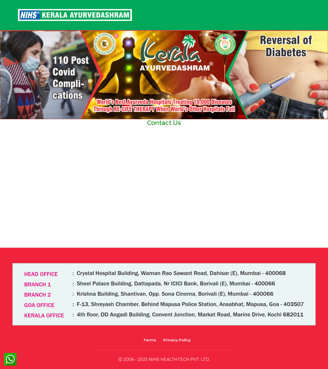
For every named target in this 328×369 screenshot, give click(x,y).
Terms (149, 340)
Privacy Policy (177, 340)
